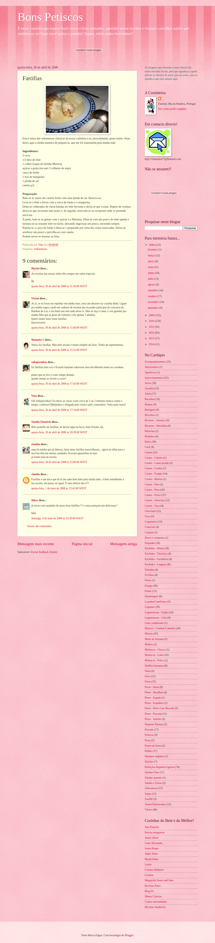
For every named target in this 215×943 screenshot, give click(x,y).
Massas (149, 633)
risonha (35, 444)
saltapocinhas (39, 362)
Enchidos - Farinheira (156, 559)
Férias (148, 580)
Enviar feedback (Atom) (44, 552)
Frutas (148, 591)
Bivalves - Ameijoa (155, 420)
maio (151, 267)
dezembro (153, 307)
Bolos (148, 441)
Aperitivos (150, 372)
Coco (147, 516)
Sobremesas (40, 249)
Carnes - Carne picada (157, 463)
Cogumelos (151, 521)
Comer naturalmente (156, 901)
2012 (152, 332)
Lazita (148, 864)
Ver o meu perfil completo (172, 108)
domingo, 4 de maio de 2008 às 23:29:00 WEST (57, 518)
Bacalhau (150, 399)
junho (151, 272)
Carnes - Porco (153, 495)
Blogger (129, 935)
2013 (152, 338)
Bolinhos (149, 436)
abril (151, 261)
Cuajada (149, 532)
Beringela (150, 409)
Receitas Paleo (153, 885)
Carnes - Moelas (153, 479)
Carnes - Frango (153, 473)
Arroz (148, 383)
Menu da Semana (154, 639)
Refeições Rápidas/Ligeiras (159, 767)
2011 (152, 326)
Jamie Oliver (152, 837)
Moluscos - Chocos (155, 649)
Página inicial (82, 544)
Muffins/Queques (154, 665)
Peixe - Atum (152, 687)
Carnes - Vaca (152, 505)
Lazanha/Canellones (156, 601)
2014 (152, 344)
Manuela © (37, 339)
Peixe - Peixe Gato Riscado (159, 708)
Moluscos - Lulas (154, 654)
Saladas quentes (153, 777)
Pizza (148, 740)
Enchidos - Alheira (155, 548)
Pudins (148, 751)
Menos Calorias (153, 896)
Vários (148, 809)
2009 (152, 315)
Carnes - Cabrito (154, 457)
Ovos (147, 676)
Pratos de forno (153, 745)
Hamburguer (151, 596)
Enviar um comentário (39, 526)
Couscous (150, 527)
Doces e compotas (154, 537)
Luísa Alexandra (154, 843)
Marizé (35, 268)
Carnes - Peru (152, 489)
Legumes (150, 606)
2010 (152, 320)
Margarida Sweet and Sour (159, 880)
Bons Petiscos (50, 16)
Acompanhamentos (155, 361)
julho (151, 278)
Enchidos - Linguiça (156, 564)
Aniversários (152, 367)
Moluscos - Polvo (154, 660)
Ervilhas (149, 575)
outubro (152, 296)
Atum (148, 393)
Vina (34, 395)
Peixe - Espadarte (154, 703)
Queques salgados (154, 756)
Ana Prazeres (152, 827)
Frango (148, 585)
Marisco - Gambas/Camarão (160, 628)
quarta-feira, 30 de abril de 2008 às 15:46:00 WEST (59, 327)
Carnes (148, 452)
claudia (35, 474)
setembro (153, 290)
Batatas (149, 404)
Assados (149, 388)
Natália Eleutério (41, 421)
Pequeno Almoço (154, 724)
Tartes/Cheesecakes (155, 804)
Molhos (149, 644)
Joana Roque (152, 848)
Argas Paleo (151, 853)
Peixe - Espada (153, 697)
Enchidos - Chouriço (156, 553)
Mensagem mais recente (35, 544)
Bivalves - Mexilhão (156, 425)
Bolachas (150, 431)
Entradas (149, 569)
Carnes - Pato (152, 484)
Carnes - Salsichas (154, 500)
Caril (147, 447)
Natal (148, 671)
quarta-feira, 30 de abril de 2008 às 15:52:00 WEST (59, 350)
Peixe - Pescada (153, 713)
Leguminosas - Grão (156, 617)
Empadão (150, 543)
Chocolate (150, 511)
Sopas (148, 793)
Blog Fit (149, 891)
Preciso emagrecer (155, 832)
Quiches (149, 761)
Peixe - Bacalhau (154, 692)
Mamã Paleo (151, 859)
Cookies (149, 875)
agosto (152, 284)
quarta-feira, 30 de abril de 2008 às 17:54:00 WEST (59, 409)
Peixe (148, 681)
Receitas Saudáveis (155, 907)
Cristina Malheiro (154, 869)
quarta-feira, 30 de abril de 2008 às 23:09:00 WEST (59, 462)
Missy (34, 500)
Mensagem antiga (123, 544)
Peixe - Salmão (153, 719)
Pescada (149, 729)
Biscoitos (150, 415)
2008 (152, 244)
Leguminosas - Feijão (156, 612)
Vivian (35, 298)
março (151, 255)
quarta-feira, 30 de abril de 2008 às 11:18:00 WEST (59, 286)
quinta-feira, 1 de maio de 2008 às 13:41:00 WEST (58, 488)
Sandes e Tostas (153, 782)
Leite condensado (154, 623)
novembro (154, 301)
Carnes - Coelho (153, 468)
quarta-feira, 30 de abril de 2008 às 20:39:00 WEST (59, 432)
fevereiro (153, 249)
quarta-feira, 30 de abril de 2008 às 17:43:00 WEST (59, 383)
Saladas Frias (152, 772)
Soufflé (149, 799)
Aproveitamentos (154, 377)
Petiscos (149, 734)
